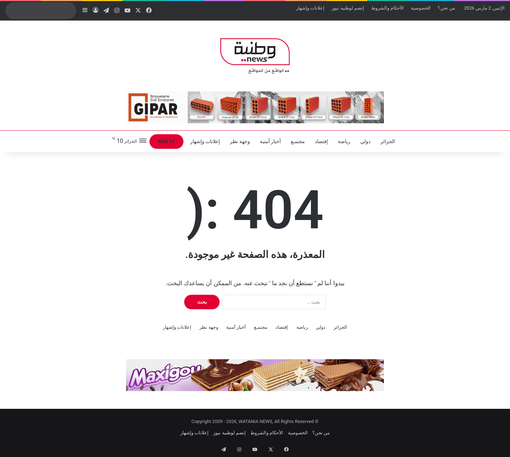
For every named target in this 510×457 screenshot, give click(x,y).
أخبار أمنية (270, 141)
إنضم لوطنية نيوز (348, 8)
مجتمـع (298, 141)
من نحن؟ (446, 8)
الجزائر (387, 141)
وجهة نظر (240, 141)
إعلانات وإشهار (310, 8)
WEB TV (166, 141)
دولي (365, 141)
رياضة (344, 141)
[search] (34, 10)
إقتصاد (321, 141)
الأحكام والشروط (387, 8)
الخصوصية (421, 8)
